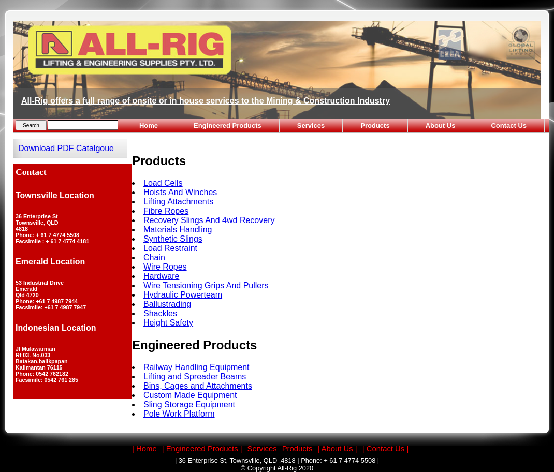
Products (374, 125)
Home (148, 125)
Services (311, 125)
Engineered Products (227, 125)
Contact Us (509, 125)
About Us (441, 125)
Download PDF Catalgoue (66, 148)
